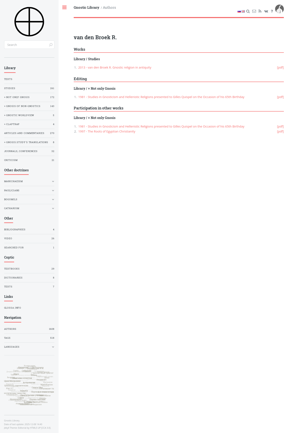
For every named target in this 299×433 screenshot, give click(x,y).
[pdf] (280, 67)
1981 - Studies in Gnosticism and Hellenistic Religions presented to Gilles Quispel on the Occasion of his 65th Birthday (161, 97)
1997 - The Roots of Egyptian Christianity (106, 131)
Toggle (65, 7)
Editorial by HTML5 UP (29, 427)
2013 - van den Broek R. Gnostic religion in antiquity (114, 67)
